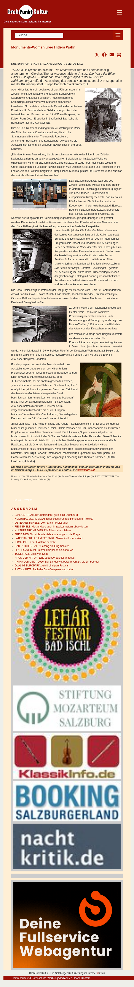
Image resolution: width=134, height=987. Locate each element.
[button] (97, 55)
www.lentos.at (86, 470)
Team (76, 978)
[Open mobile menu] (118, 35)
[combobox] (39, 35)
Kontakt (85, 978)
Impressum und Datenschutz (29, 978)
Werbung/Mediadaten (59, 978)
